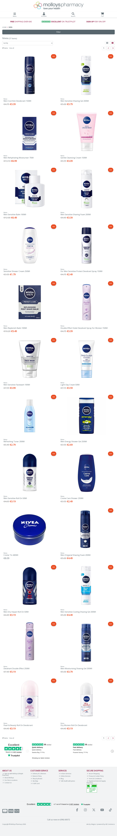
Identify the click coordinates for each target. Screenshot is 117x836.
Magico (93, 824)
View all (11, 48)
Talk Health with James (67, 781)
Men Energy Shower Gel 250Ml (74, 441)
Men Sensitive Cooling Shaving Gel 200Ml (78, 612)
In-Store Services (65, 774)
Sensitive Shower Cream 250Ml (17, 271)
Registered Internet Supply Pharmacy (96, 782)
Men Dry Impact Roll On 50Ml (16, 612)
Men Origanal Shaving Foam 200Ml (75, 555)
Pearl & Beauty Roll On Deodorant (18, 725)
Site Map (34, 781)
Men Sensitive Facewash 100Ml (17, 384)
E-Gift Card (35, 783)
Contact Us (7, 783)
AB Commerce (110, 824)
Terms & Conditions (94, 779)
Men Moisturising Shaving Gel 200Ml (76, 668)
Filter (58, 32)
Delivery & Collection (38, 774)
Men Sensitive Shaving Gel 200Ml (75, 101)
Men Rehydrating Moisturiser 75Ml (19, 157)
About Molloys (8, 778)
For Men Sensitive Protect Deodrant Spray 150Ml (81, 271)
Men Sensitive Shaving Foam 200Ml (76, 214)
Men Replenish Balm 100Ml (15, 328)
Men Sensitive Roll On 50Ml (15, 498)
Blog (61, 779)
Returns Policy (36, 776)
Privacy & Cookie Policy (95, 776)
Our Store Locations (10, 780)
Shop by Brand (36, 779)
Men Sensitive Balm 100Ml (15, 214)
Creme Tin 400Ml (11, 555)
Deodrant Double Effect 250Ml (16, 668)
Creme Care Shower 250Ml (72, 498)
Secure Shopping (93, 774)
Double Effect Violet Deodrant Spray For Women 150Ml (84, 328)
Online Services (64, 776)
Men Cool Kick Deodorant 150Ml (17, 101)
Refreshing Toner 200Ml (14, 441)
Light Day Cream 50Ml (70, 384)
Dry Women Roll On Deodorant (74, 725)
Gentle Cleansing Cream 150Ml (74, 157)
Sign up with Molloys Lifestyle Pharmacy (12, 774)
